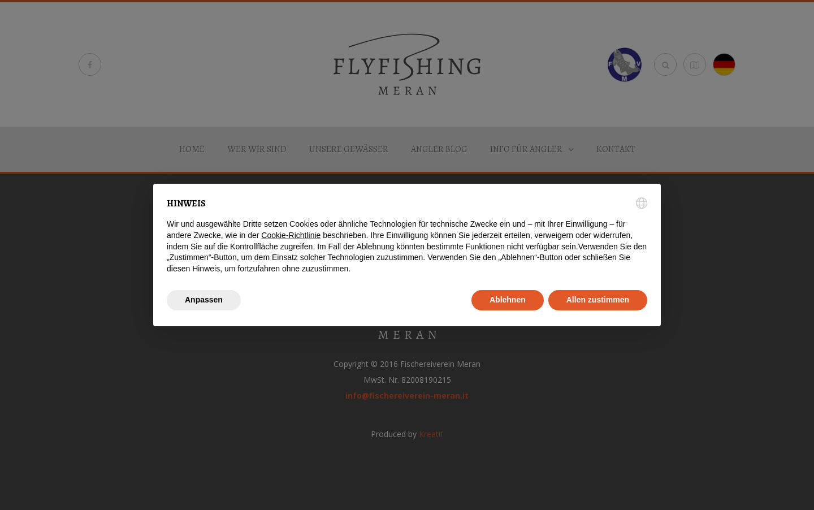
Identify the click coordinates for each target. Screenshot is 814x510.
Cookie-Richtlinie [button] (291, 235)
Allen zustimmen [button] (597, 299)
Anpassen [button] (204, 299)
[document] (407, 236)
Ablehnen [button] (508, 299)
